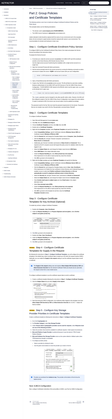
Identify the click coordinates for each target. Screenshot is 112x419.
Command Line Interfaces (12, 164)
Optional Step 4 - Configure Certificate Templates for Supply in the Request (98, 23)
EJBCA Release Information (10, 176)
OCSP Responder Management (12, 137)
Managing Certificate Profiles (14, 122)
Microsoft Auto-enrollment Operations (15, 67)
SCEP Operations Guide (15, 111)
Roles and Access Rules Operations (13, 145)
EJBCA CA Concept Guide (10, 18)
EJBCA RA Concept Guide (10, 21)
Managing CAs (11, 119)
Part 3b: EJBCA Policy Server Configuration (15, 96)
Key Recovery (11, 154)
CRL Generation (11, 37)
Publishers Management (13, 151)
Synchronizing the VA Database (12, 41)
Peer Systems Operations (13, 141)
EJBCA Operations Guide (10, 24)
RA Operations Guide (11, 161)
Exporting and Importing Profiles (13, 115)
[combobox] (99, 3)
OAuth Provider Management (14, 133)
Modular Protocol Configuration (13, 62)
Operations (6, 15)
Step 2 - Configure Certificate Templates (98, 16)
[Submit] (90, 3)
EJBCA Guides (7, 170)
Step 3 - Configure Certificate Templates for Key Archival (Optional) (98, 19)
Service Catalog (68, 2)
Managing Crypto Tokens (13, 125)
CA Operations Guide (11, 27)
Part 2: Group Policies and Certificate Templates (15, 85)
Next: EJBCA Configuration (97, 30)
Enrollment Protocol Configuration (12, 55)
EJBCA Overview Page (13, 31)
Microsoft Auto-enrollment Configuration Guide (15, 73)
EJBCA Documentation (38, 8)
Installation (6, 12)
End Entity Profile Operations (14, 51)
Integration (6, 167)
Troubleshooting (7, 173)
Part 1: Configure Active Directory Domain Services (16, 79)
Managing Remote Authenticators (12, 129)
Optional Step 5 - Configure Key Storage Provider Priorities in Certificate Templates (99, 27)
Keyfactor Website (60, 2)
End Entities (10, 48)
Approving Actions (12, 34)
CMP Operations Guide (14, 58)
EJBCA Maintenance (12, 44)
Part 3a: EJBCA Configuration (15, 91)
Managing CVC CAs (12, 148)
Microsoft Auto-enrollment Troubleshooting (14, 107)
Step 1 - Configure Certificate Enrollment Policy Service (98, 13)
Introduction (6, 9)
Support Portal (77, 2)
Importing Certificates (12, 158)
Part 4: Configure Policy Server (16, 102)
